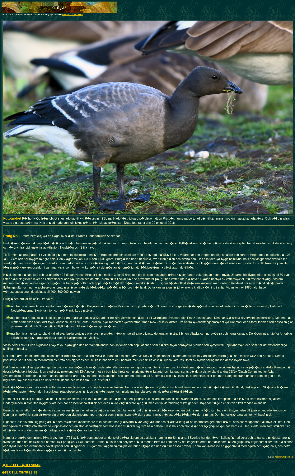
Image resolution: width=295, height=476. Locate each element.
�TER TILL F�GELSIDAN (21, 465)
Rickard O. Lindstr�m (72, 14)
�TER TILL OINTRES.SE (19, 472)
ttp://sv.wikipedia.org (284, 457)
